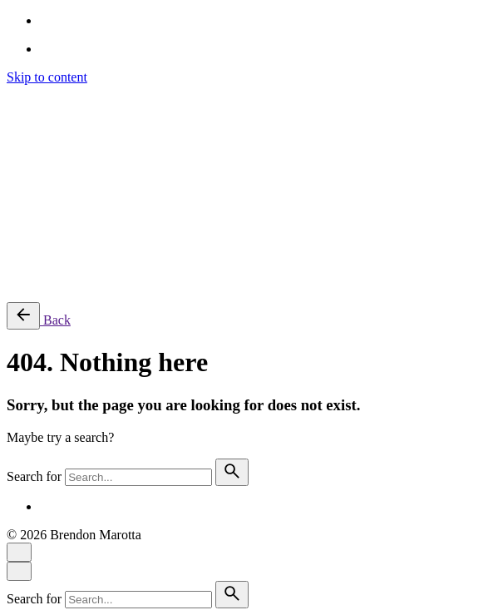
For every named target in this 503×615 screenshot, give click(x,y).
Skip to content (47, 77)
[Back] (23, 316)
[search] (232, 472)
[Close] (19, 552)
